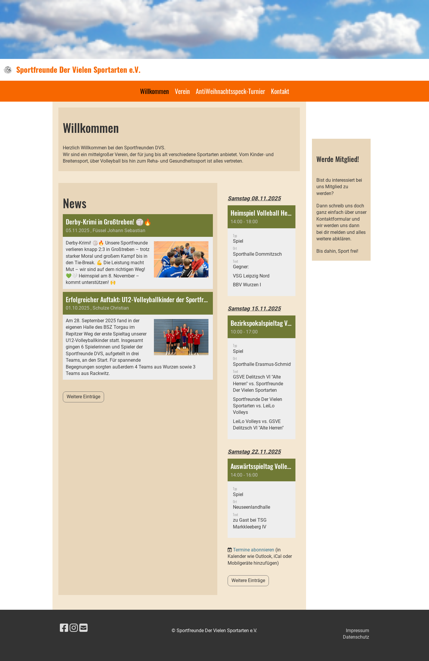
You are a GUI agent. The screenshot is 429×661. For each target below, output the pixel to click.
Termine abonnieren (253, 550)
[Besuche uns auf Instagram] (74, 628)
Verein (182, 91)
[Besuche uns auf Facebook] (64, 628)
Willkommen (154, 91)
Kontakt (280, 91)
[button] (261, 250)
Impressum (357, 630)
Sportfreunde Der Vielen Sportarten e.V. (78, 69)
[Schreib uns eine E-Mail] (83, 628)
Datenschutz (356, 637)
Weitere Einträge (83, 396)
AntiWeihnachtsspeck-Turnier (230, 91)
